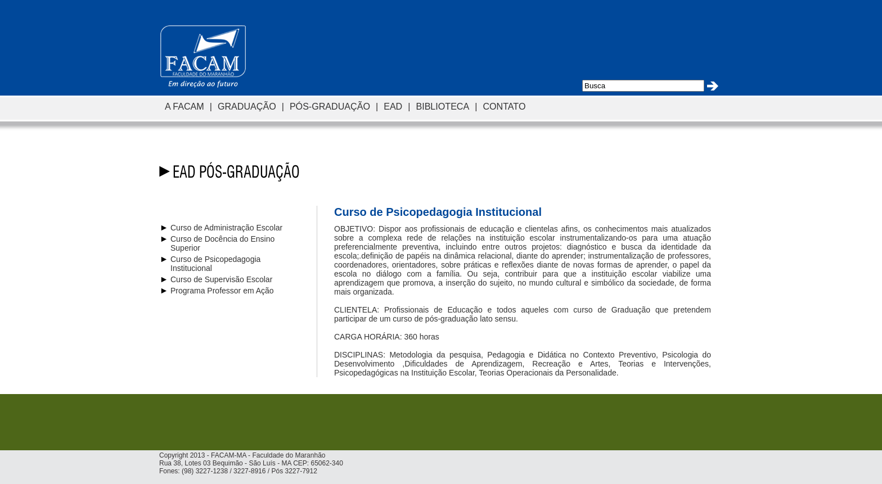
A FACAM (184, 106)
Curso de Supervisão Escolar (221, 279)
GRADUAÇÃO (247, 106)
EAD (393, 106)
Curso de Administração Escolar (226, 227)
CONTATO (504, 106)
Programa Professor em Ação (222, 290)
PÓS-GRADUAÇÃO (330, 106)
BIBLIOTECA (442, 106)
